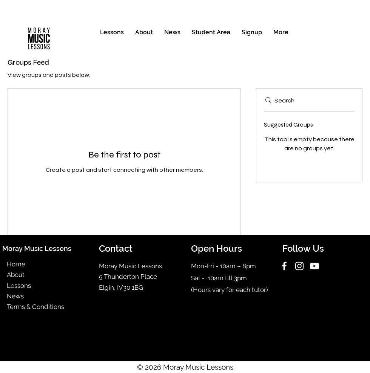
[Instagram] (299, 266)
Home (16, 264)
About (16, 274)
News (15, 296)
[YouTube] (314, 266)
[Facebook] (284, 266)
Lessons (19, 285)
